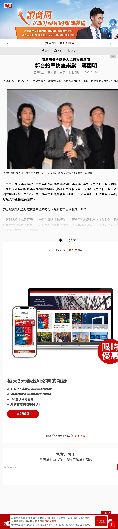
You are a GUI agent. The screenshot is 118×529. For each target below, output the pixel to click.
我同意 (101, 521)
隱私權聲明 (50, 521)
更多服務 (106, 513)
